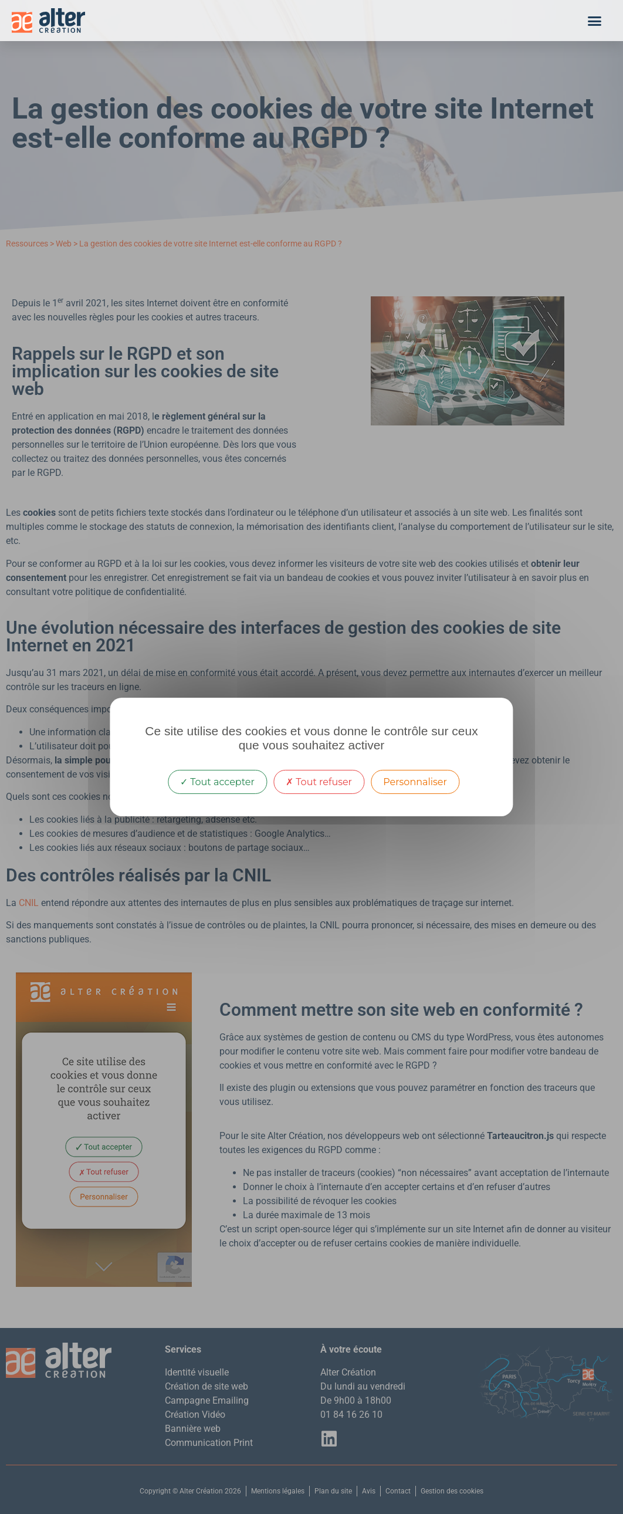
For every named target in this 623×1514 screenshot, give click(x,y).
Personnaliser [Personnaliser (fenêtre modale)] (415, 782)
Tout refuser (319, 782)
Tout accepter (217, 782)
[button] (595, 20)
